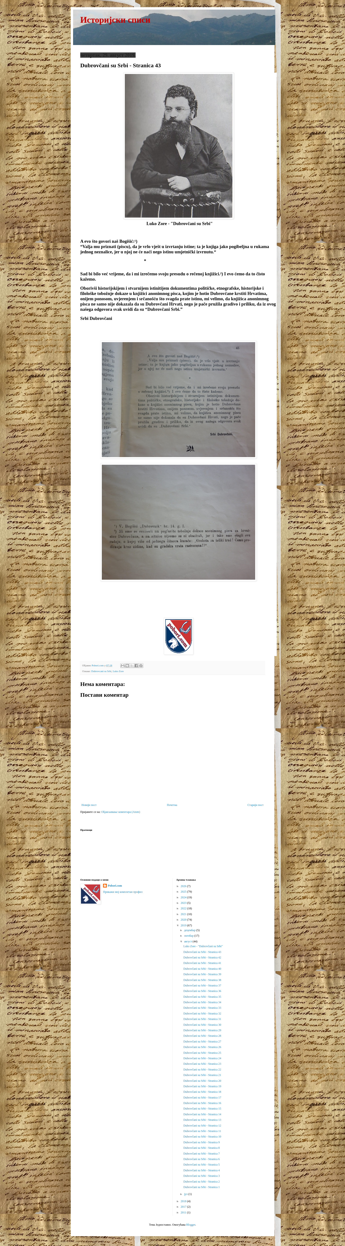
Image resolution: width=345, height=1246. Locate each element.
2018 (184, 1201)
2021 (184, 914)
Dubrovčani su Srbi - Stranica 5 (201, 1164)
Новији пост (89, 805)
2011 (184, 1212)
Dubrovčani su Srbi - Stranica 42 (202, 957)
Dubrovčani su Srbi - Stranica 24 (202, 1058)
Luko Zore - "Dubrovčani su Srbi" (203, 946)
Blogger (190, 1224)
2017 (184, 1206)
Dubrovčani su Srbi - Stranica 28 (202, 1035)
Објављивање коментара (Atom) (120, 812)
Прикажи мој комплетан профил (123, 892)
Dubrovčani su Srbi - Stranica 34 (202, 1002)
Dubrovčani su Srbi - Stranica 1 (201, 1187)
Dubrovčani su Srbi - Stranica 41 (202, 963)
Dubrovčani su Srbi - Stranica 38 (202, 980)
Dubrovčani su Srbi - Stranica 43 (202, 952)
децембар (190, 930)
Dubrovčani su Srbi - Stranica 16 (202, 1103)
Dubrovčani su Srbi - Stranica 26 (202, 1047)
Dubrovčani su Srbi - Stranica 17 (202, 1097)
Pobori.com (115, 885)
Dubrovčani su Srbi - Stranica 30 (202, 1024)
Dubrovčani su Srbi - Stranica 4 (201, 1170)
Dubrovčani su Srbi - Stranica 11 (202, 1131)
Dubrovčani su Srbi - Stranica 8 (201, 1148)
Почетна (172, 805)
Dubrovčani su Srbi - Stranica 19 (202, 1086)
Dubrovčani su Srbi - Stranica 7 (201, 1153)
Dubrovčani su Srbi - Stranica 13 (202, 1119)
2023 (184, 903)
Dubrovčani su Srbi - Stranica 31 (202, 1019)
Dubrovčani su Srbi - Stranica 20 (202, 1080)
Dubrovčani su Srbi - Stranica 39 (202, 974)
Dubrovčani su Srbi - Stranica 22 (202, 1069)
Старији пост (255, 805)
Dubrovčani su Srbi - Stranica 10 (202, 1136)
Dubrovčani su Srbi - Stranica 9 (201, 1142)
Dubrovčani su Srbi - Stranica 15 (202, 1108)
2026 (184, 886)
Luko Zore (118, 671)
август (188, 941)
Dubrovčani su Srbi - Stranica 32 (202, 1013)
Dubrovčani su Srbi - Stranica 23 (202, 1063)
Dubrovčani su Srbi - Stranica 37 (202, 985)
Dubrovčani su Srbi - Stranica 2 (201, 1181)
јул (186, 1194)
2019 (184, 925)
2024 (184, 897)
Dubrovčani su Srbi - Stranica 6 (201, 1159)
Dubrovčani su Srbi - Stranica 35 (202, 996)
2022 (184, 908)
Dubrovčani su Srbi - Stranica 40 (202, 968)
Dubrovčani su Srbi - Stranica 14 (202, 1114)
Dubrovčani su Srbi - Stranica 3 (201, 1176)
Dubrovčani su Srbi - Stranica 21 (202, 1075)
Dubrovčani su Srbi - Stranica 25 (202, 1052)
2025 (184, 891)
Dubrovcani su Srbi (101, 671)
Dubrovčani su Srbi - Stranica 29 (202, 1030)
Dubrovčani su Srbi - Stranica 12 (202, 1125)
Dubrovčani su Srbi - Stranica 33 (202, 1007)
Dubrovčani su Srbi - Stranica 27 (202, 1041)
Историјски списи (115, 20)
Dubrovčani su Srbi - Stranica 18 (202, 1091)
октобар (189, 935)
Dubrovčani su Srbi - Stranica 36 (202, 991)
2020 (184, 919)
